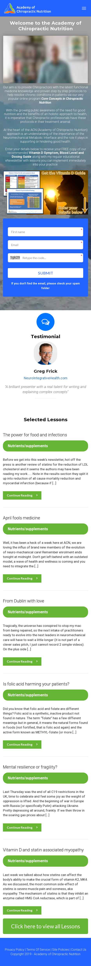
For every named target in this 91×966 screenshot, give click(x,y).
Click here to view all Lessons (45, 926)
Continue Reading (22, 495)
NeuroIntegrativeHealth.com (45, 378)
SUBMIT (45, 273)
